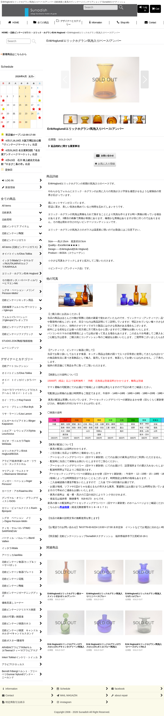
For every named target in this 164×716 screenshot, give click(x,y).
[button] (65, 79)
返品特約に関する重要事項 (64, 146)
